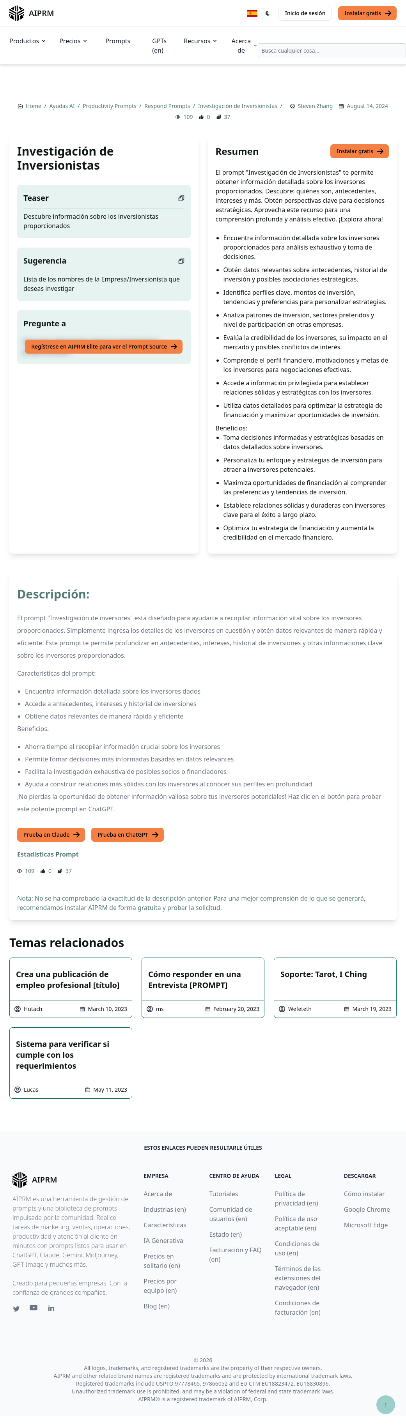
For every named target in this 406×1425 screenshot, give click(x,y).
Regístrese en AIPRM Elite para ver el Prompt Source (104, 346)
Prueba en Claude (51, 835)
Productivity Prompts (110, 106)
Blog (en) (157, 1306)
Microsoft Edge (366, 1225)
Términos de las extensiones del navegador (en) (298, 1278)
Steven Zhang (315, 106)
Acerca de (244, 46)
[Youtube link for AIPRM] (34, 1309)
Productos (28, 41)
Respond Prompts (167, 106)
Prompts (117, 41)
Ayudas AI (62, 106)
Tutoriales (223, 1194)
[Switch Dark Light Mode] (268, 13)
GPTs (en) (159, 46)
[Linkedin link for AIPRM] (53, 1309)
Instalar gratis (368, 13)
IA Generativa (163, 1240)
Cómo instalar (364, 1194)
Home (34, 106)
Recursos (201, 41)
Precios (73, 41)
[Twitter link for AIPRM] (16, 1309)
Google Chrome (367, 1209)
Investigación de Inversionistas (238, 106)
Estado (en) (225, 1234)
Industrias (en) (165, 1209)
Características (165, 1225)
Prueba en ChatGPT (128, 835)
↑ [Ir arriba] (386, 1404)
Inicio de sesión (305, 13)
